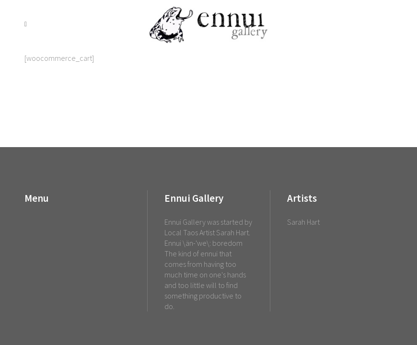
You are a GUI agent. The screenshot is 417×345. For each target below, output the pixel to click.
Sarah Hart (303, 222)
